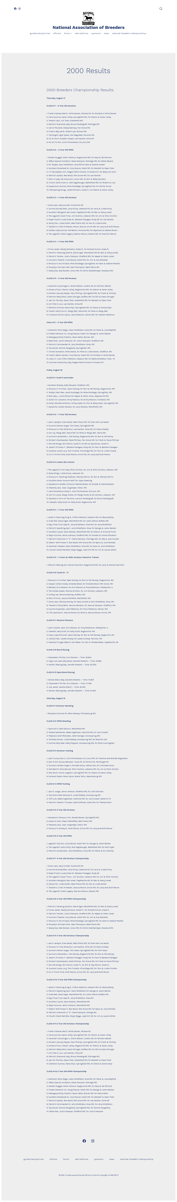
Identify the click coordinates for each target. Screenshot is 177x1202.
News (106, 33)
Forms (68, 33)
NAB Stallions (81, 33)
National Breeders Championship (129, 33)
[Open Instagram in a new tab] (19, 9)
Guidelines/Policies (40, 33)
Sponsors (96, 33)
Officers (57, 33)
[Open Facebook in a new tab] (15, 9)
